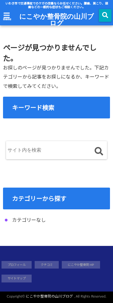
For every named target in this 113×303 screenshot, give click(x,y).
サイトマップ (17, 278)
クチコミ (47, 264)
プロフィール (17, 264)
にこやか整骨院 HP (81, 264)
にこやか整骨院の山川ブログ (56, 19)
